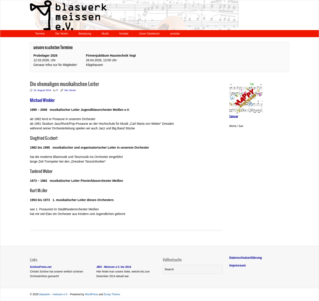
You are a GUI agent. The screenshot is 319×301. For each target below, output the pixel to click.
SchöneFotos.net (40, 266)
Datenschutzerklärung (245, 257)
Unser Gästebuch (149, 33)
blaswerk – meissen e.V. (53, 294)
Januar (233, 117)
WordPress (91, 294)
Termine (40, 33)
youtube (175, 33)
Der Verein (61, 33)
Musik (105, 33)
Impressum (237, 265)
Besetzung (84, 33)
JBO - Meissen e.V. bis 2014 (113, 266)
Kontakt (123, 33)
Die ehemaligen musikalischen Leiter (64, 84)
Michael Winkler (42, 100)
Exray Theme (112, 294)
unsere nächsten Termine (53, 47)
